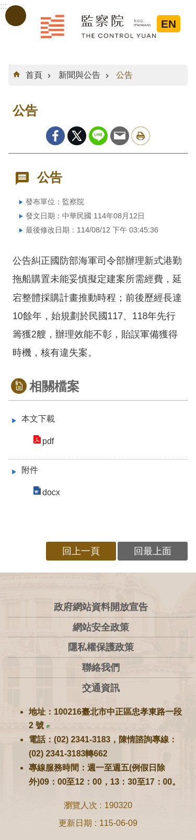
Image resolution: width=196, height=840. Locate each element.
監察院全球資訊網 (98, 26)
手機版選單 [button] (15, 15)
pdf (48, 441)
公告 (124, 75)
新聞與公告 (79, 75)
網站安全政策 (101, 627)
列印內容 (140, 135)
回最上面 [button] (152, 550)
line (98, 135)
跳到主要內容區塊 (5, 5)
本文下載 (38, 418)
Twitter (76, 135)
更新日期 (75, 823)
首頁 (34, 75)
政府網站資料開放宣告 (101, 606)
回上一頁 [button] (81, 550)
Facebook (55, 135)
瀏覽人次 (80, 805)
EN (168, 24)
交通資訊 (101, 687)
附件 (29, 469)
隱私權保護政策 (101, 646)
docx (51, 492)
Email (119, 135)
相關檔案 (54, 386)
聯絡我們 (101, 667)
